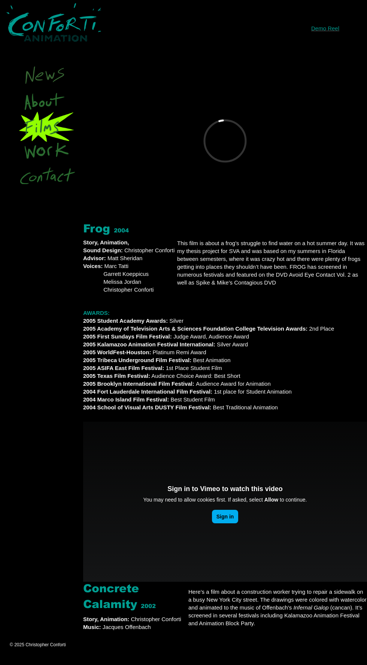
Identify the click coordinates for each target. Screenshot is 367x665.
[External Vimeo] (225, 141)
